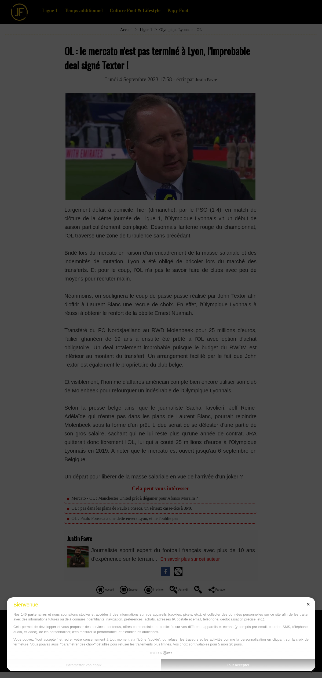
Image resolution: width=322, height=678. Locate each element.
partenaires (37, 614)
